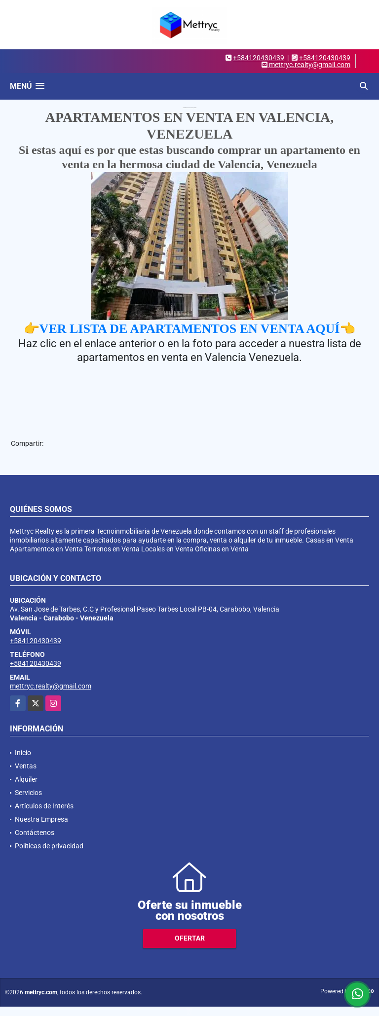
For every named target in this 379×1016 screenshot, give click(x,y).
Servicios (28, 793)
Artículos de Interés (44, 806)
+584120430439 (258, 58)
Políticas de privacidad (49, 846)
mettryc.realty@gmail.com (50, 686)
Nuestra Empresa (41, 819)
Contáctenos (34, 832)
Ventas (26, 766)
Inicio (23, 753)
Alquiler (26, 779)
